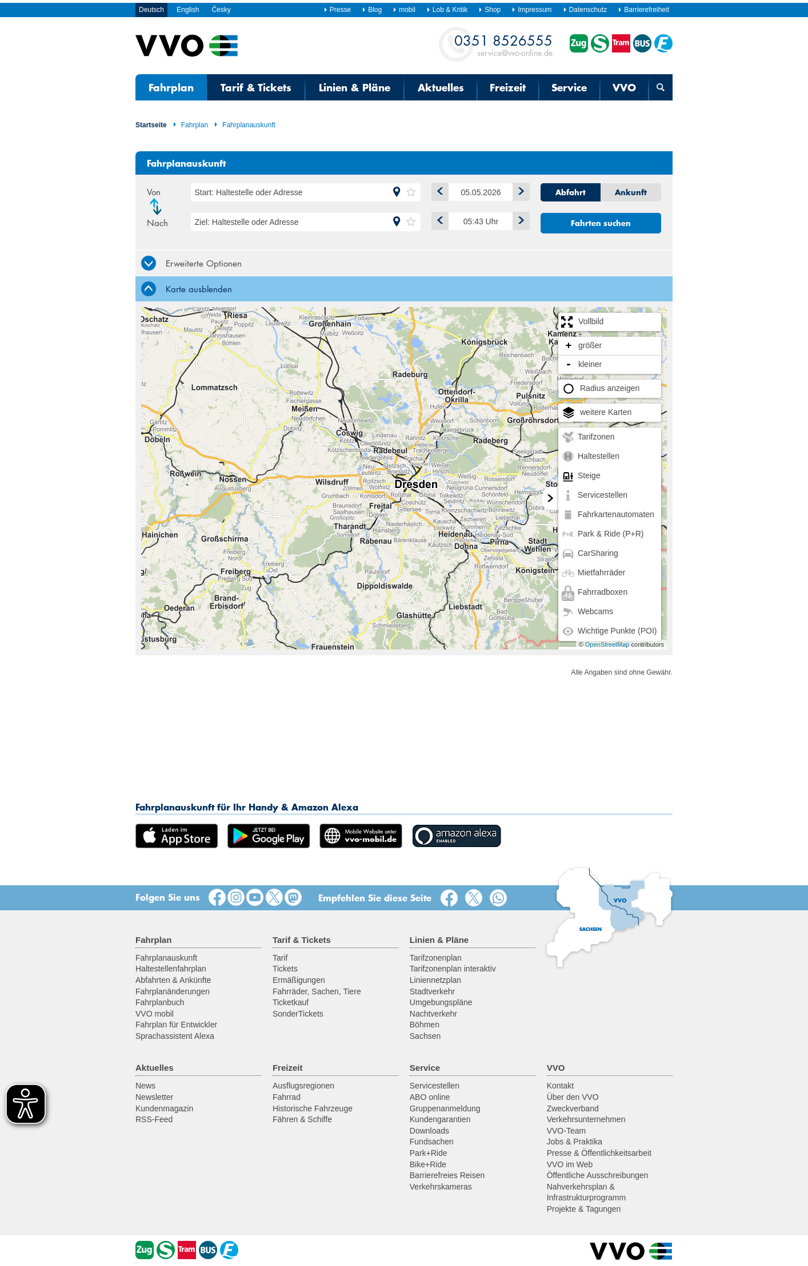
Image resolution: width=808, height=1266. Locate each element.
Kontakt (560, 1085)
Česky (220, 10)
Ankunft (631, 192)
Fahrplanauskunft (244, 125)
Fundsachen (432, 1141)
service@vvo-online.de (503, 45)
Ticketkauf (291, 1002)
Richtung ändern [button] (158, 206)
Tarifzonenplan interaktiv (453, 968)
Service (569, 87)
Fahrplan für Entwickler (176, 1024)
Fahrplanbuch (160, 1002)
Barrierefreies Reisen (447, 1175)
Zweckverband (573, 1108)
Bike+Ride (428, 1164)
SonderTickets (298, 1013)
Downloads (429, 1130)
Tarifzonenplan (436, 957)
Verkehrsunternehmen (586, 1119)
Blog (372, 10)
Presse (337, 10)
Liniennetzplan (435, 980)
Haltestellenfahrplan (170, 968)
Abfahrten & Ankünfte (173, 980)
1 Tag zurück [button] (437, 190)
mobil (404, 10)
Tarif (280, 957)
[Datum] (481, 192)
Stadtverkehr (432, 991)
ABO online (430, 1097)
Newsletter (154, 1097)
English (188, 10)
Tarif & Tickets (256, 87)
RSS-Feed (154, 1119)
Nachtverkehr (433, 1013)
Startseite (151, 125)
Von (154, 192)
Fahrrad (287, 1097)
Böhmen (424, 1024)
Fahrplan (171, 87)
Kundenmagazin (164, 1108)
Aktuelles (441, 87)
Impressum (531, 10)
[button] (396, 192)
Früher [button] (437, 219)
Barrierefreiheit (643, 10)
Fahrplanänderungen (172, 991)
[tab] (404, 263)
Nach (157, 222)
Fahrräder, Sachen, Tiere (317, 991)
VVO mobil (154, 1013)
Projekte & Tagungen (584, 1208)
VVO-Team (566, 1130)
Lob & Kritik (446, 10)
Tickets (285, 968)
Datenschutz (585, 10)
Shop (489, 10)
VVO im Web (570, 1164)
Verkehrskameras (441, 1186)
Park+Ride (428, 1153)
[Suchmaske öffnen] (661, 87)
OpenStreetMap (607, 644)
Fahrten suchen (601, 223)
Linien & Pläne (354, 87)
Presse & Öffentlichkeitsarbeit (599, 1153)
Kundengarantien (440, 1119)
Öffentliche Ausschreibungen (598, 1175)
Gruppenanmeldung (445, 1108)
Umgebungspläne (441, 1002)
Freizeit (508, 87)
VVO (624, 87)
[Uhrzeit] (481, 221)
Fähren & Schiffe (302, 1119)
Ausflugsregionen (303, 1085)
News (145, 1085)
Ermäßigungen (299, 980)
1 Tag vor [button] (519, 190)
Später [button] (519, 219)
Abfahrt (570, 192)
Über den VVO (573, 1097)
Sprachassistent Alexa (174, 1036)
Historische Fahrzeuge (313, 1108)
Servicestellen (434, 1085)
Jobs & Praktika (574, 1141)
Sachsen (425, 1036)
